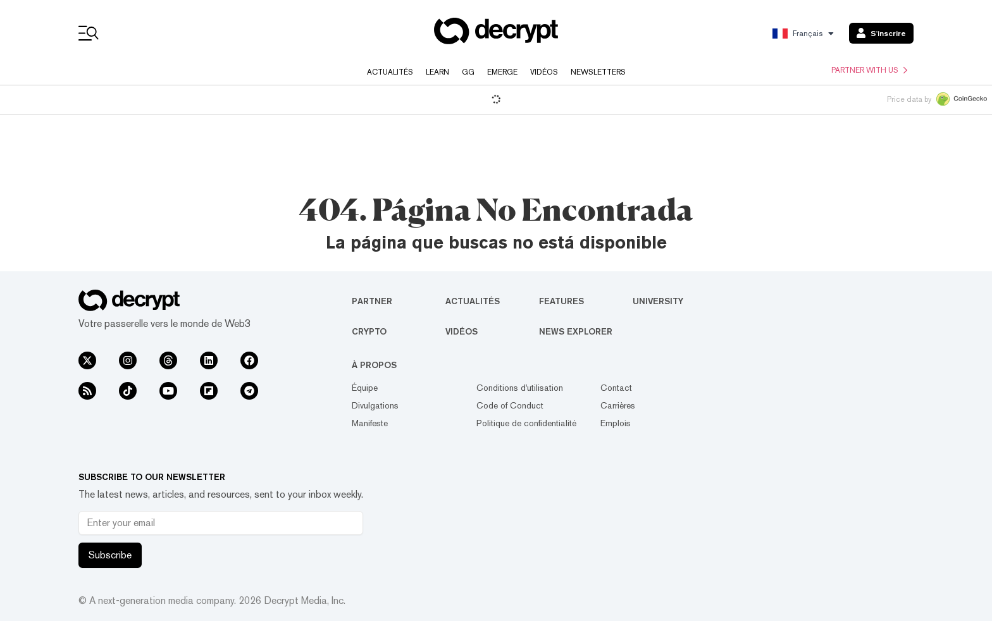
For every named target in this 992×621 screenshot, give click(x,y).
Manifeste (370, 423)
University (658, 301)
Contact (616, 388)
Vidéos (544, 72)
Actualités (390, 72)
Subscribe (110, 555)
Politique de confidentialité (526, 423)
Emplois (615, 423)
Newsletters (598, 72)
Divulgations (375, 405)
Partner (372, 301)
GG (468, 72)
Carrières (617, 405)
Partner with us (869, 70)
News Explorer (575, 331)
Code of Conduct (509, 405)
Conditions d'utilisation (519, 388)
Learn (437, 72)
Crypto (369, 331)
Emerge (502, 72)
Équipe (365, 388)
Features (561, 301)
